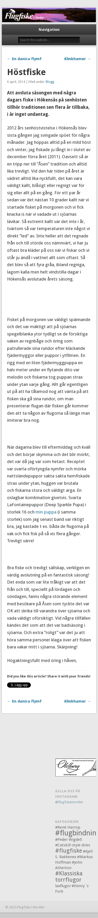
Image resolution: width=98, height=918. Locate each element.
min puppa (46, 512)
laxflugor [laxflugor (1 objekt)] (63, 885)
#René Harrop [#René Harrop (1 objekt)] (67, 827)
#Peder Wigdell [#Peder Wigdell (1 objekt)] (68, 839)
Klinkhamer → (77, 58)
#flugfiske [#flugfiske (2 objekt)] (68, 850)
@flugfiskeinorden (69, 802)
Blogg (50, 82)
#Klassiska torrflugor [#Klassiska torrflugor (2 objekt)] (69, 876)
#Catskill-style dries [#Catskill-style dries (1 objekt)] (72, 845)
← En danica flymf (24, 58)
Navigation (49, 29)
